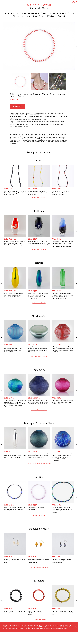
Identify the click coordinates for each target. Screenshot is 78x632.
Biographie (18, 16)
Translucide (39, 369)
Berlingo (39, 210)
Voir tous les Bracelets (39, 619)
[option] (39, 46)
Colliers (39, 476)
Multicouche (39, 316)
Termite (39, 262)
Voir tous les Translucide (39, 410)
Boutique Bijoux (11, 13)
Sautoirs (39, 160)
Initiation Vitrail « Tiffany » (62, 13)
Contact (61, 16)
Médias (50, 16)
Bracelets (39, 580)
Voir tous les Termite (39, 303)
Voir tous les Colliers (39, 515)
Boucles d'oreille (39, 528)
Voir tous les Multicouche (39, 356)
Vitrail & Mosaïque (35, 16)
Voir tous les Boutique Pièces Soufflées (39, 463)
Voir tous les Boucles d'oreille (39, 567)
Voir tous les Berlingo (39, 249)
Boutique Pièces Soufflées (34, 13)
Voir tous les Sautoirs (39, 197)
